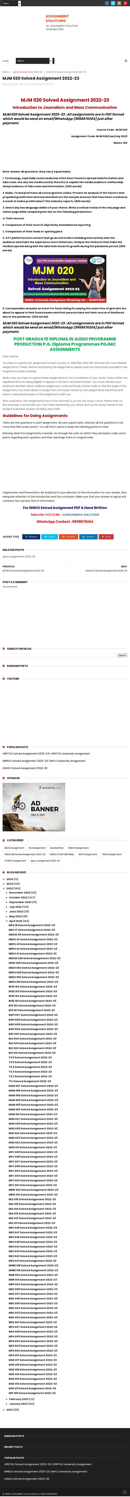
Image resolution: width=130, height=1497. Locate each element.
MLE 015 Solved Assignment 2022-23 (32, 1204)
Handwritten (57, 848)
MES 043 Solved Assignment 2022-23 (33, 1252)
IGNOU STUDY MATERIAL (62, 855)
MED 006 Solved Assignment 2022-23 (33, 1299)
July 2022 (15, 907)
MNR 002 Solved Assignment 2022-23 (33, 1275)
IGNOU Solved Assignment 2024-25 (25, 768)
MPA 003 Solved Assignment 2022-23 (33, 1346)
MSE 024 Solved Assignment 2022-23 (33, 1134)
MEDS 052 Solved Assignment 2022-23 (34, 978)
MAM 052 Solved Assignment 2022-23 (33, 1110)
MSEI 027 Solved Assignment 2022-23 (33, 1119)
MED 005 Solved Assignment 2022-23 (33, 1304)
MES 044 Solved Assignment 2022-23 (33, 1247)
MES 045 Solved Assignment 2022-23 (33, 1242)
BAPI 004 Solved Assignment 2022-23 (33, 1030)
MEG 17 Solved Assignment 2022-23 (32, 930)
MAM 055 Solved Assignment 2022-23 (33, 1096)
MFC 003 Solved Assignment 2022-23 (33, 1176)
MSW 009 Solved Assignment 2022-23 (33, 963)
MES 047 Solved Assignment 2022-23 (33, 1233)
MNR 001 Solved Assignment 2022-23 (33, 1280)
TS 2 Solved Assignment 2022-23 (30, 1077)
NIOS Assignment (88, 855)
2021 (9, 1410)
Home (6, 61)
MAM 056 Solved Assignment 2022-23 (33, 1091)
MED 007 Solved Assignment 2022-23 (33, 1294)
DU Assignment (37, 848)
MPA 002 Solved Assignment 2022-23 (33, 1351)
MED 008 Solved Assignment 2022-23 (33, 1289)
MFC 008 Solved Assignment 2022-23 (33, 1157)
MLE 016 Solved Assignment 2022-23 (32, 1200)
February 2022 (19, 1399)
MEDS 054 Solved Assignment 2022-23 (34, 968)
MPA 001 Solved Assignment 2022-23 (33, 1356)
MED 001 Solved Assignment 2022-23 (33, 1323)
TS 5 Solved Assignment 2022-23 (30, 1063)
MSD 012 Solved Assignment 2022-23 (33, 1384)
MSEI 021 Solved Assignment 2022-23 (33, 1148)
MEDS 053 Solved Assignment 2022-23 (34, 973)
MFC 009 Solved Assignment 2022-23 (33, 1152)
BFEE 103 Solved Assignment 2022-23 (33, 992)
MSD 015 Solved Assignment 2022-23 (33, 1370)
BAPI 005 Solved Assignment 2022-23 (33, 1025)
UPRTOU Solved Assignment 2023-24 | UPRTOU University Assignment (46, 754)
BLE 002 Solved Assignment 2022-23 (32, 1048)
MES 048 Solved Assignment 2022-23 (33, 1228)
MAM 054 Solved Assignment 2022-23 (33, 1100)
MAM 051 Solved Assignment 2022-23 (33, 1115)
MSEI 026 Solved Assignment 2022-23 (33, 1124)
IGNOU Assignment (78, 848)
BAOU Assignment (14, 848)
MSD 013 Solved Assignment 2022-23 (33, 1379)
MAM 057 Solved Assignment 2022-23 (33, 1086)
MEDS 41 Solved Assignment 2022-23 (32, 954)
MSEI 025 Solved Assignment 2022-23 (33, 1129)
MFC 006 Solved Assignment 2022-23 (33, 1167)
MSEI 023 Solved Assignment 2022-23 (33, 1138)
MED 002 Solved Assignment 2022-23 (33, 1318)
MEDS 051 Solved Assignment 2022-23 (33, 982)
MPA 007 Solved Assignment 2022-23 (33, 1327)
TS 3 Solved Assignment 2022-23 (30, 1072)
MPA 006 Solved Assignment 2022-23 (33, 1332)
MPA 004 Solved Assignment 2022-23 (33, 1342)
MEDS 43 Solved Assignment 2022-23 (33, 945)
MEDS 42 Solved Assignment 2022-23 (33, 949)
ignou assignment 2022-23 (27, 72)
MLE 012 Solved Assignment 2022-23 (32, 1219)
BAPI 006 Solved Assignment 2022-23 (33, 1020)
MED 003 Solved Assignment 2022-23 (33, 1313)
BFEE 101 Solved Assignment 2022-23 (32, 1001)
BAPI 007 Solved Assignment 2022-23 (33, 1015)
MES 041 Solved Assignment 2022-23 (32, 1261)
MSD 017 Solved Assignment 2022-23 (33, 1360)
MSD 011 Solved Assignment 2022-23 (32, 1389)
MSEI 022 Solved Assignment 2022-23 (33, 1143)
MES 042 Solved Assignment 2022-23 (33, 1256)
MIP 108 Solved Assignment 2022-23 (32, 1394)
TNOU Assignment (112, 855)
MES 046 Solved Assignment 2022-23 (33, 1238)
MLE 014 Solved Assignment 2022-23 (32, 1209)
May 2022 (15, 917)
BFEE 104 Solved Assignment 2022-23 (33, 987)
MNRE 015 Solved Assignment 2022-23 (33, 1271)
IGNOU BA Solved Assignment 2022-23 (25, 855)
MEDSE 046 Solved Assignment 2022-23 (34, 959)
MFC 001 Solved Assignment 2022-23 (33, 1186)
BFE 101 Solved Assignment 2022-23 (32, 1011)
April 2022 (16, 921)
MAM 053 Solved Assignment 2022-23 (33, 1105)
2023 (9, 884)
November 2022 (20, 893)
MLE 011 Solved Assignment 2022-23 (32, 1223)
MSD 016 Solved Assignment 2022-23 (33, 1365)
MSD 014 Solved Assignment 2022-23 (33, 1375)
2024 (10, 879)
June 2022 (16, 912)
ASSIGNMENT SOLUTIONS (57, 18)
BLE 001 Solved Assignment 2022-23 (32, 1053)
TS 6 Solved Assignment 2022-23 (30, 1058)
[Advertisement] (65, 41)
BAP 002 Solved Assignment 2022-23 (33, 1034)
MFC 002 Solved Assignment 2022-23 (33, 1181)
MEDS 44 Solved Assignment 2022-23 (33, 940)
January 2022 (18, 1404)
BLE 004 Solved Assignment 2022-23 (32, 1039)
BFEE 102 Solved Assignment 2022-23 (33, 996)
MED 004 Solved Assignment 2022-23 (33, 1309)
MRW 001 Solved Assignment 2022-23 (33, 1195)
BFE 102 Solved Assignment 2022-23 (32, 1006)
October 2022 (18, 898)
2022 (9, 889)
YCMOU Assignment (15, 861)
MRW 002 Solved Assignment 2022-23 (33, 1190)
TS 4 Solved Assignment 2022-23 (30, 1067)
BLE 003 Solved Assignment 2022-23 (32, 1044)
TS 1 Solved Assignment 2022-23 (30, 1081)
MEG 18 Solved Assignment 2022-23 (32, 925)
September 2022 (20, 902)
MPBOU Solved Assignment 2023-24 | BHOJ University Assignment (44, 761)
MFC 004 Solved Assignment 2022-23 (33, 1171)
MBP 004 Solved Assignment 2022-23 (33, 1285)
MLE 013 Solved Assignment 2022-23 (32, 1214)
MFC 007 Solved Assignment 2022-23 (33, 1162)
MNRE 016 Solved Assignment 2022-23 (33, 1266)
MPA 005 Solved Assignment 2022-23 (33, 1337)
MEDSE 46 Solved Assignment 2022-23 (34, 935)
